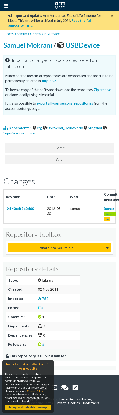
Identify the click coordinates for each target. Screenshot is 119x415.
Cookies (74, 403)
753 (43, 298)
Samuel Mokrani (28, 45)
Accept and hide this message (27, 407)
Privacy (60, 403)
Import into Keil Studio (56, 248)
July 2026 (49, 80)
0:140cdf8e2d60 (20, 208)
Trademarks (90, 403)
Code (34, 33)
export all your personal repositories (65, 103)
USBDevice (51, 33)
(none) (110, 213)
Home (59, 148)
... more (30, 133)
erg (38, 128)
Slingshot (93, 128)
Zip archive (102, 89)
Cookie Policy (35, 391)
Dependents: (17, 128)
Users (9, 33)
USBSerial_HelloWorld (63, 128)
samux (22, 33)
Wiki (59, 159)
